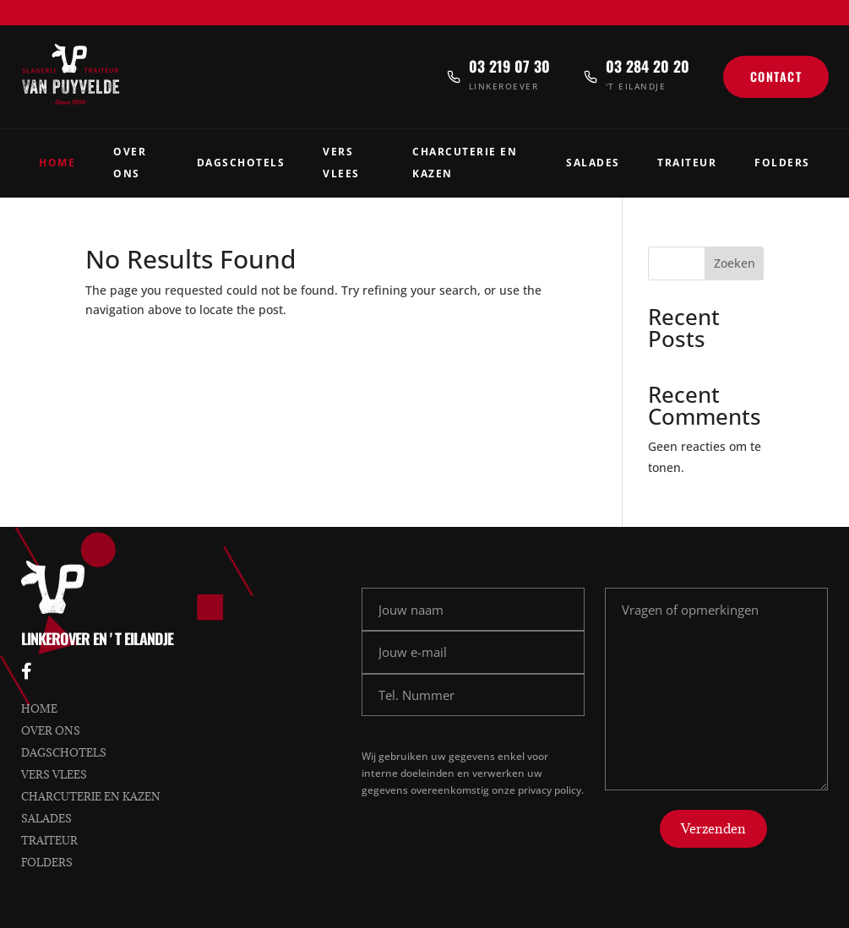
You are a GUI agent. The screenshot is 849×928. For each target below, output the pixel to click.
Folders (782, 162)
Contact (776, 76)
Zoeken (734, 263)
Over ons (50, 730)
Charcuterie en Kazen (464, 162)
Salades (593, 162)
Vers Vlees (341, 162)
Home (57, 162)
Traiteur (686, 162)
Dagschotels (241, 162)
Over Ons (129, 162)
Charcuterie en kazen (91, 796)
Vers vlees (54, 774)
